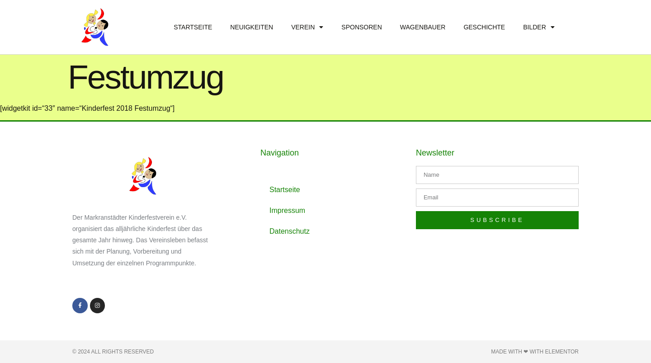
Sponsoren (361, 27)
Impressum (287, 210)
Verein (307, 27)
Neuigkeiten (251, 27)
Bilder (539, 27)
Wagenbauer (423, 27)
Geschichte (484, 27)
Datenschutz (289, 231)
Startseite (193, 27)
